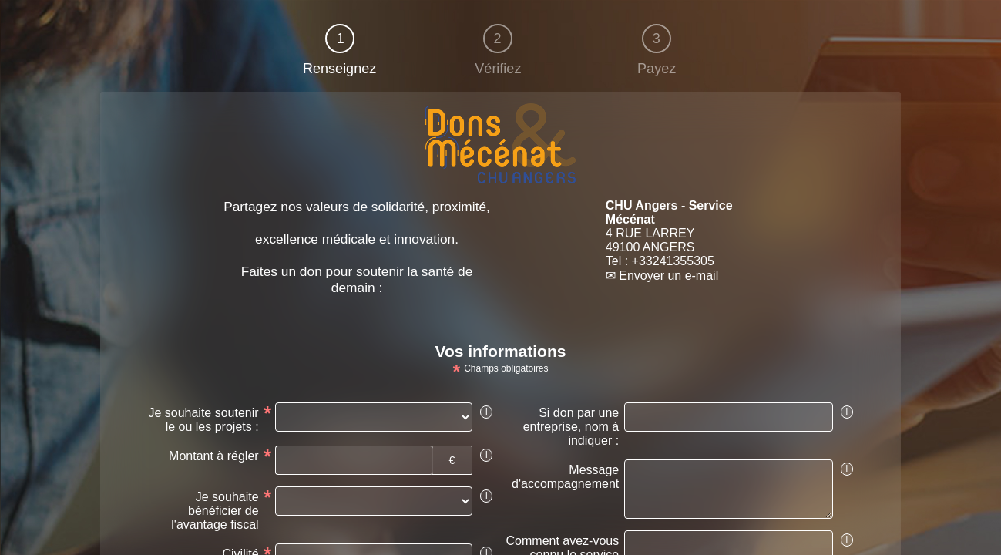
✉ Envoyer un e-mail (662, 275)
